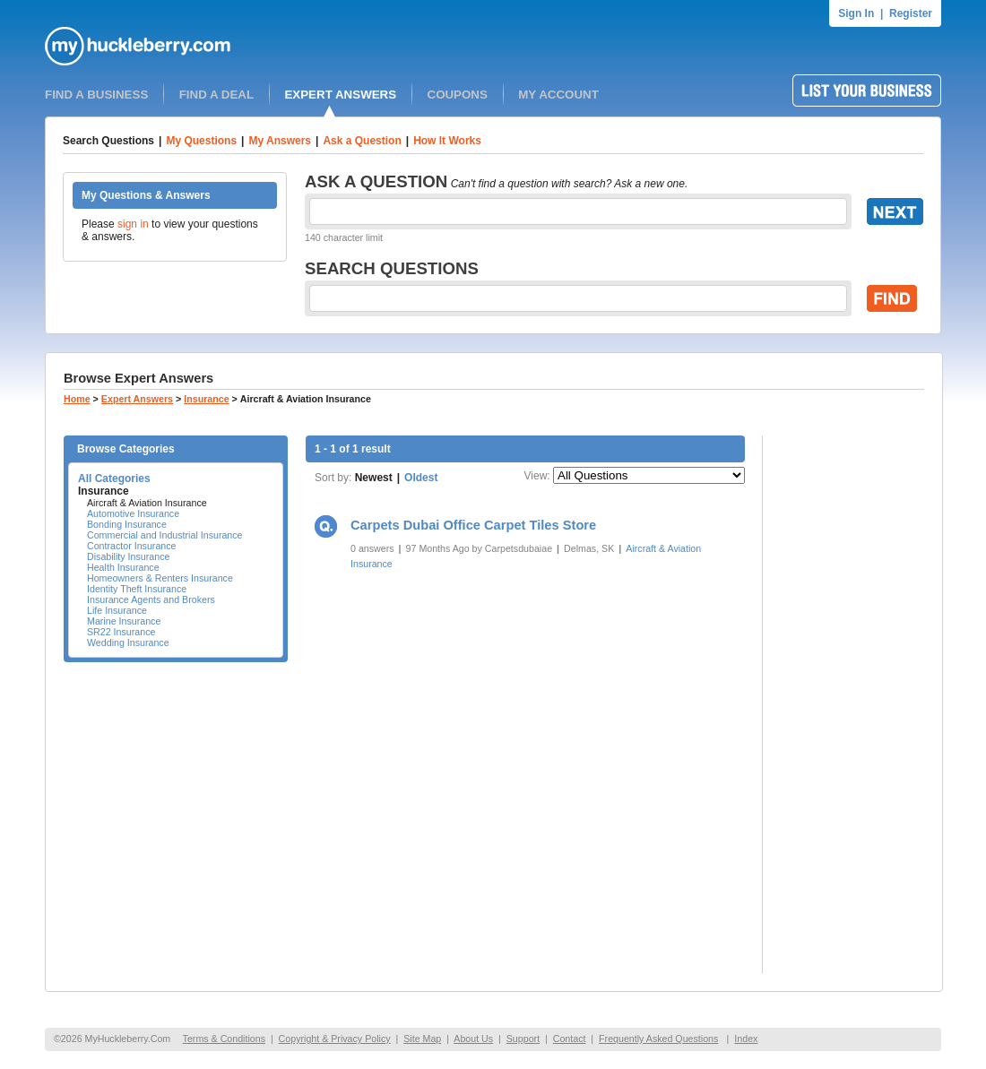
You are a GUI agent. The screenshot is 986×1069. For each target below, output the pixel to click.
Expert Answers (137, 398)
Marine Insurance (123, 621)
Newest (374, 477)
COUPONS (458, 94)
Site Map (422, 1038)
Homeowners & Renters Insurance (160, 578)
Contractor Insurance (132, 545)
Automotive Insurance (133, 513)
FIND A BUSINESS (96, 94)
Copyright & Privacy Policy (335, 1038)
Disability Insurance (128, 556)
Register (910, 13)
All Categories (114, 478)
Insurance (206, 398)
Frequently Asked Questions (658, 1038)
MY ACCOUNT (558, 94)
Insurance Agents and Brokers (151, 599)
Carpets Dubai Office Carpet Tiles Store (473, 525)
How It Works (447, 140)
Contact (569, 1038)
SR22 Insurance (121, 631)
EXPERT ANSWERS (340, 94)
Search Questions (108, 140)
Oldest (420, 477)
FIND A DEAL (216, 94)
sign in (133, 224)
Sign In (856, 13)
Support (523, 1038)
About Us (473, 1038)
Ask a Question (362, 140)
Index (745, 1038)
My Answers (279, 140)
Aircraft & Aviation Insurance (147, 502)
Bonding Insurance (127, 524)
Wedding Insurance (128, 642)
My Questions (201, 140)
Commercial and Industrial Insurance (165, 535)
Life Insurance (117, 610)
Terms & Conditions (224, 1038)
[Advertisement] (852, 704)
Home (77, 398)
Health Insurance (123, 567)
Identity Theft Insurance (136, 588)
